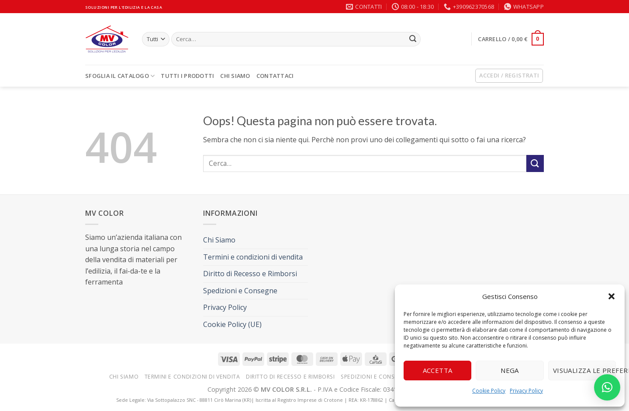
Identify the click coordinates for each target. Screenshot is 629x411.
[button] (611, 296)
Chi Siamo (235, 76)
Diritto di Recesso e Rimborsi (250, 273)
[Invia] (412, 39)
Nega (510, 370)
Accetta (438, 370)
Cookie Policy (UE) (232, 324)
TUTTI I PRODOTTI (187, 76)
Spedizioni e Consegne (240, 290)
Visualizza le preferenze (584, 370)
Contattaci (275, 76)
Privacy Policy (526, 390)
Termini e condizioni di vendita (253, 257)
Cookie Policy (488, 390)
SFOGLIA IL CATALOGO (120, 76)
